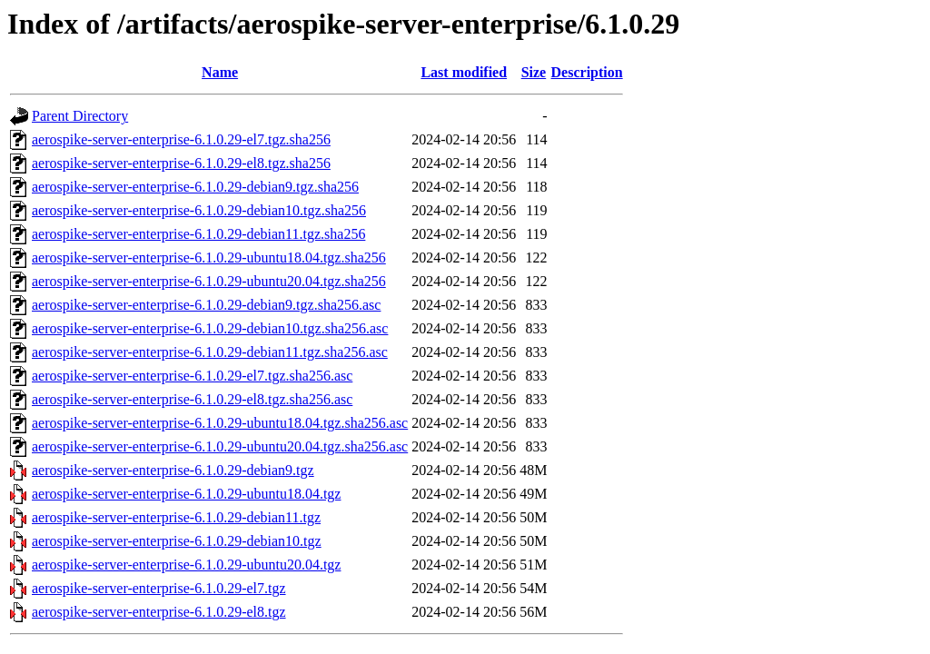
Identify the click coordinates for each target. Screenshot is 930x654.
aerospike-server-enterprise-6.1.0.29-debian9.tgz (173, 470)
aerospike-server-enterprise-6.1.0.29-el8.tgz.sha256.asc (192, 399)
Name (220, 72)
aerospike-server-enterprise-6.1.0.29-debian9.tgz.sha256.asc (206, 304)
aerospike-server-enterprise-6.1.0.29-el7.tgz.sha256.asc (192, 375)
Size (534, 72)
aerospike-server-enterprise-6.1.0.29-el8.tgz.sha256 (181, 163)
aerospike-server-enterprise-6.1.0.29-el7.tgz (159, 588)
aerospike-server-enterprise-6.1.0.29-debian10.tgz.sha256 (199, 210)
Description (587, 72)
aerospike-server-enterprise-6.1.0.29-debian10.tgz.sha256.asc (210, 328)
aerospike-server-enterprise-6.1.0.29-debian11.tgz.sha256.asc (210, 352)
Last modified (463, 72)
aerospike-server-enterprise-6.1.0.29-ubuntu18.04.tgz (186, 493)
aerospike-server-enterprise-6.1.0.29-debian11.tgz (176, 517)
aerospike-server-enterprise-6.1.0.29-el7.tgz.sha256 (181, 139)
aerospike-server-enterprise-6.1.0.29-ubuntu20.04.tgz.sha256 (209, 281)
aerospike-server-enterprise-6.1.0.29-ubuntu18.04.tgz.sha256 (209, 257)
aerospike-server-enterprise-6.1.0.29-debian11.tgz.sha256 (198, 234)
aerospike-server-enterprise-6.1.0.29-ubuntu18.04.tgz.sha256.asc (220, 423)
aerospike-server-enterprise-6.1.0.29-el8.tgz (159, 611)
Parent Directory (80, 116)
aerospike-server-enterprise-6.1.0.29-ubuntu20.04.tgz (186, 564)
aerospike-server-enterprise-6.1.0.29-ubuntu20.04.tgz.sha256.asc (220, 446)
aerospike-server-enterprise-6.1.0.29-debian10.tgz (177, 541)
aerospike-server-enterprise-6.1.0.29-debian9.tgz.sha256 (195, 186)
